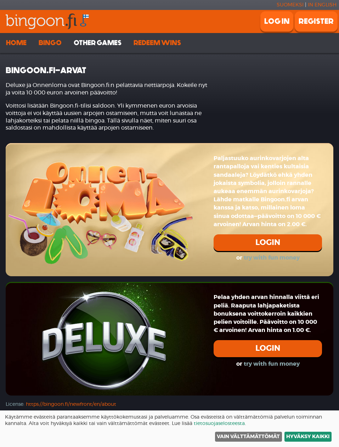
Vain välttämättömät (248, 436)
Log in (276, 21)
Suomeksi (290, 4)
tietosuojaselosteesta (219, 423)
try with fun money (272, 258)
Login (267, 242)
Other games (98, 42)
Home (16, 42)
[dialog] (169, 428)
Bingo (50, 42)
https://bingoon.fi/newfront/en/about (71, 404)
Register (316, 21)
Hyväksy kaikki (307, 436)
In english (322, 4)
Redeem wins (157, 42)
